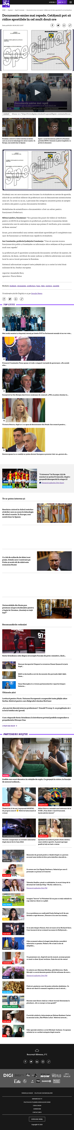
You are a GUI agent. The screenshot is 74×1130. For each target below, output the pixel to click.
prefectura (31, 286)
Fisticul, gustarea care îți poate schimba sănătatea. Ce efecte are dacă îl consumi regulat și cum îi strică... (48, 987)
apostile (56, 286)
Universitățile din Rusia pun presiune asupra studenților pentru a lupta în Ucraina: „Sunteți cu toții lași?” (18, 609)
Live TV (60, 2)
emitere (49, 286)
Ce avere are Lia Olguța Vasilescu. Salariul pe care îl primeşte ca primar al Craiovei (47, 870)
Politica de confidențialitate (43, 1093)
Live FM (52, 2)
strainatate (21, 286)
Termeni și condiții (27, 1093)
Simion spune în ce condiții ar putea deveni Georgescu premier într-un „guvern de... (35, 454)
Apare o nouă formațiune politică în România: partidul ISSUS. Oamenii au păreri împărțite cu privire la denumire (54, 141)
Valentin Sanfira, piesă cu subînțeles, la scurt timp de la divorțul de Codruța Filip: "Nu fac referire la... (48, 883)
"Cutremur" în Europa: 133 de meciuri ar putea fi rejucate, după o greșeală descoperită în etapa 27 (54, 476)
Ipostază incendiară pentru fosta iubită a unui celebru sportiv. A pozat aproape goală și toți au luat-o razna (54, 842)
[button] (37, 92)
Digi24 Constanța (19, 10)
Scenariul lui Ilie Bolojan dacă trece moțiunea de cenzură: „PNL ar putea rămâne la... (35, 395)
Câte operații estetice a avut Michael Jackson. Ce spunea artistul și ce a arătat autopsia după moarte (49, 1031)
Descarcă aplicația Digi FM (37, 888)
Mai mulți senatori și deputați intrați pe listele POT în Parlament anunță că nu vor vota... (37, 333)
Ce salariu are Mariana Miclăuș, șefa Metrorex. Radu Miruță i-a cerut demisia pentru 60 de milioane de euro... (49, 971)
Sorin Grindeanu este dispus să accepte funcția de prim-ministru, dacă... (34, 655)
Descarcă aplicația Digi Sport (53, 483)
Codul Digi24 (37, 1105)
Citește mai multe (8, 726)
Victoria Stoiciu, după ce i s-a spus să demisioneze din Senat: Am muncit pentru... (34, 424)
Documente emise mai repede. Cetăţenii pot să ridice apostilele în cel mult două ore (49, 10)
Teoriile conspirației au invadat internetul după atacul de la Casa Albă (18, 841)
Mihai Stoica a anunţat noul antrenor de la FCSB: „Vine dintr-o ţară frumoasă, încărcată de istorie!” (54, 810)
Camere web (37, 1109)
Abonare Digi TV (37, 1099)
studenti (13, 286)
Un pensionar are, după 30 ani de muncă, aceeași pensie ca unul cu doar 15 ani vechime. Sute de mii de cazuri (48, 958)
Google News (36, 293)
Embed (6, 114)
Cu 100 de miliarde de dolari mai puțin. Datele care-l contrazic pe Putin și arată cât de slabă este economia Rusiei (16, 561)
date (43, 286)
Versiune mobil (37, 1119)
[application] (37, 92)
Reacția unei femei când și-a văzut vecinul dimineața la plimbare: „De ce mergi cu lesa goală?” (48, 1002)
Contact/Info (37, 1112)
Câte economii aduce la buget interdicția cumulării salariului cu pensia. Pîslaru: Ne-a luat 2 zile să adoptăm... (47, 943)
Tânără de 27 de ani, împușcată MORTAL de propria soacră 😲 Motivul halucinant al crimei (19, 810)
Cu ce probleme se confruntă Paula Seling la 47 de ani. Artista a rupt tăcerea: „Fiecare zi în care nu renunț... (48, 914)
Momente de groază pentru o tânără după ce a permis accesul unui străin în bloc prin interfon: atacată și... (47, 856)
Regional (10, 10)
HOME (4, 10)
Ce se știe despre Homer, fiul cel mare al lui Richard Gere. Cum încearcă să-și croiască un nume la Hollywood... (49, 929)
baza (38, 286)
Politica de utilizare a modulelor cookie (37, 1102)
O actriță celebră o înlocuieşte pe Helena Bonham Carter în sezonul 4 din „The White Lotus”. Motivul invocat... (49, 1016)
